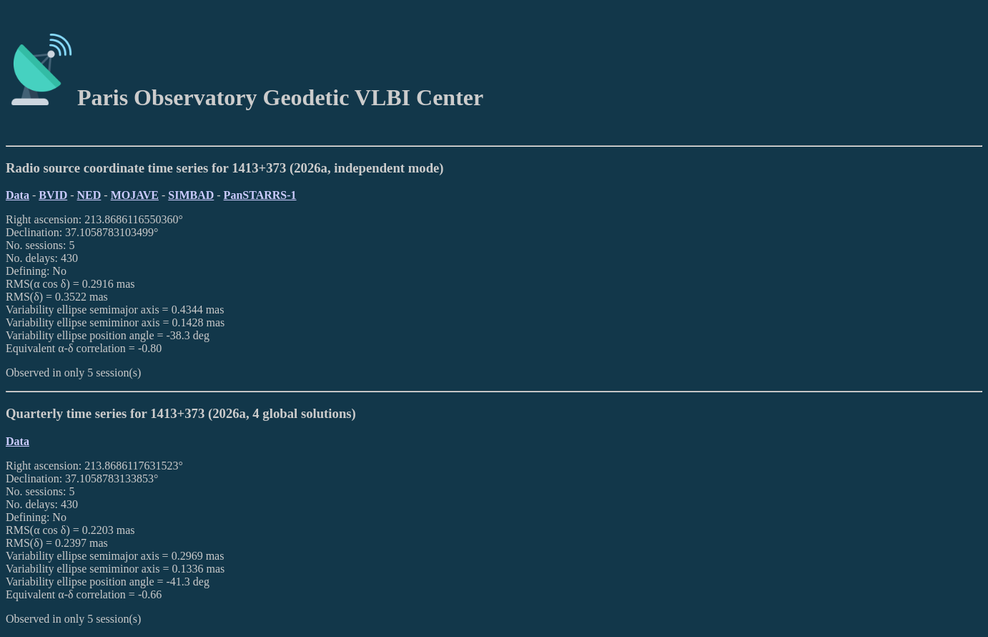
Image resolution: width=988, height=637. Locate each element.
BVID (53, 195)
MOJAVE (135, 195)
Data (17, 195)
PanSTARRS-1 (260, 195)
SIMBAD (191, 195)
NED (89, 195)
